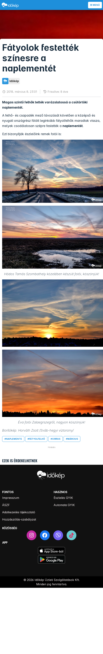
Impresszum (10, 498)
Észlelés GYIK (63, 498)
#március (72, 439)
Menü (95, 5)
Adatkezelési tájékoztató (18, 512)
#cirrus (55, 439)
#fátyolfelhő (36, 439)
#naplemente (13, 439)
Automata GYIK (64, 505)
